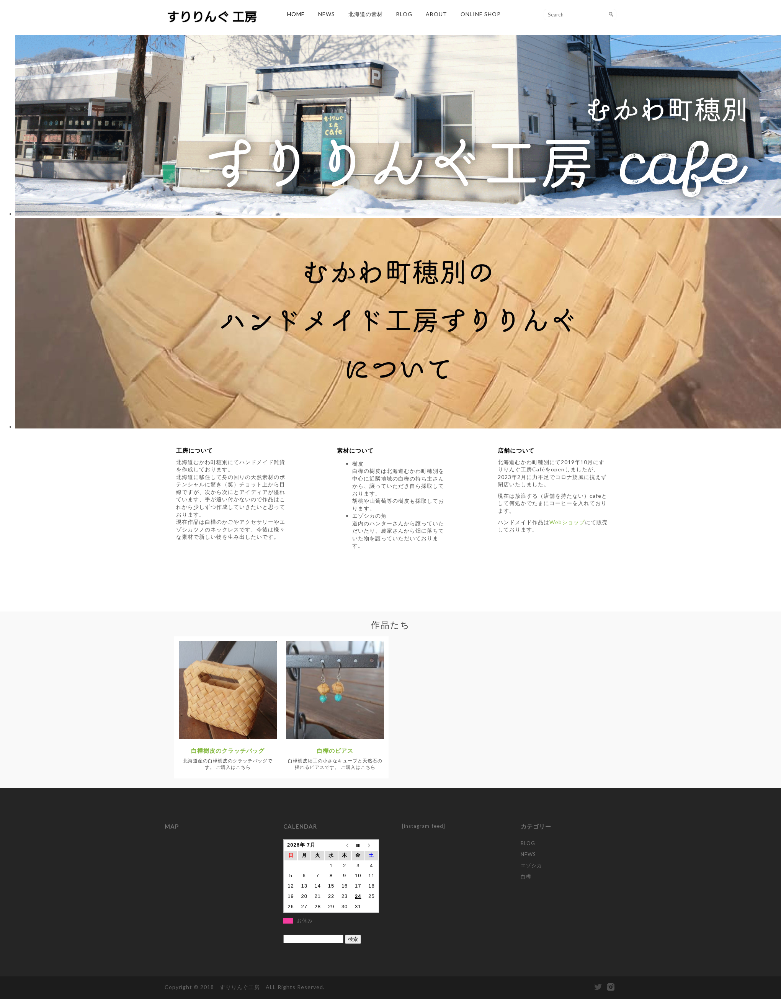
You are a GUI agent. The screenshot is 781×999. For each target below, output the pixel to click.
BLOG (404, 14)
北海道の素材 (365, 14)
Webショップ (567, 522)
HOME (296, 14)
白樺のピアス (335, 750)
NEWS (326, 14)
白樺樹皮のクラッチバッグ (228, 750)
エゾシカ (531, 865)
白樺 (526, 876)
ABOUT (436, 14)
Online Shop (481, 14)
